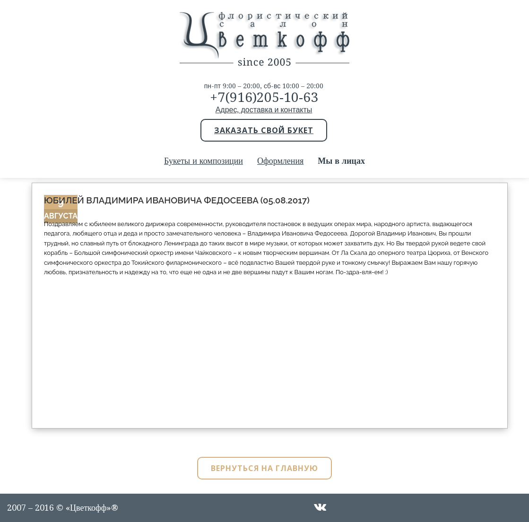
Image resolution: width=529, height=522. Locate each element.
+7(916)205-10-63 (264, 97)
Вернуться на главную (264, 468)
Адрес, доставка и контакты (264, 109)
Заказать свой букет (263, 130)
